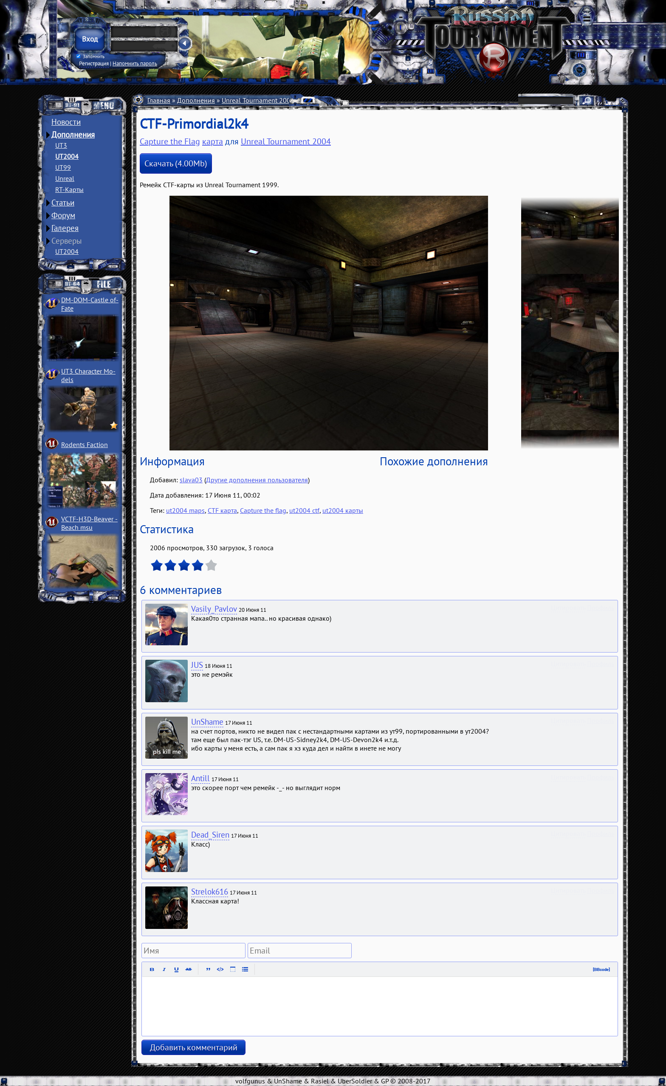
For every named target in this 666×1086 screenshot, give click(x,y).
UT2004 (67, 156)
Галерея (65, 228)
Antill (200, 778)
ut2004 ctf (304, 510)
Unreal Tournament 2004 (258, 100)
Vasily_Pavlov (214, 609)
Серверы (66, 241)
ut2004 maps (185, 510)
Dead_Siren (210, 835)
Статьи (62, 202)
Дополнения (73, 134)
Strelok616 (209, 891)
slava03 (191, 479)
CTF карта (222, 510)
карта (212, 141)
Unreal (64, 178)
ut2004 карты (342, 510)
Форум (63, 215)
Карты (310, 100)
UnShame (207, 722)
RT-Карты (69, 189)
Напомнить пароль (135, 63)
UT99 (63, 167)
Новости (66, 122)
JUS (197, 665)
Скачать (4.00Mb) (175, 163)
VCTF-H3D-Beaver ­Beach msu (89, 523)
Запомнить (90, 56)
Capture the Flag (351, 100)
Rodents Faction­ (84, 444)
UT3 (61, 145)
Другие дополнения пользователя (257, 479)
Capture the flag (263, 510)
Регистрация (94, 63)
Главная (158, 100)
